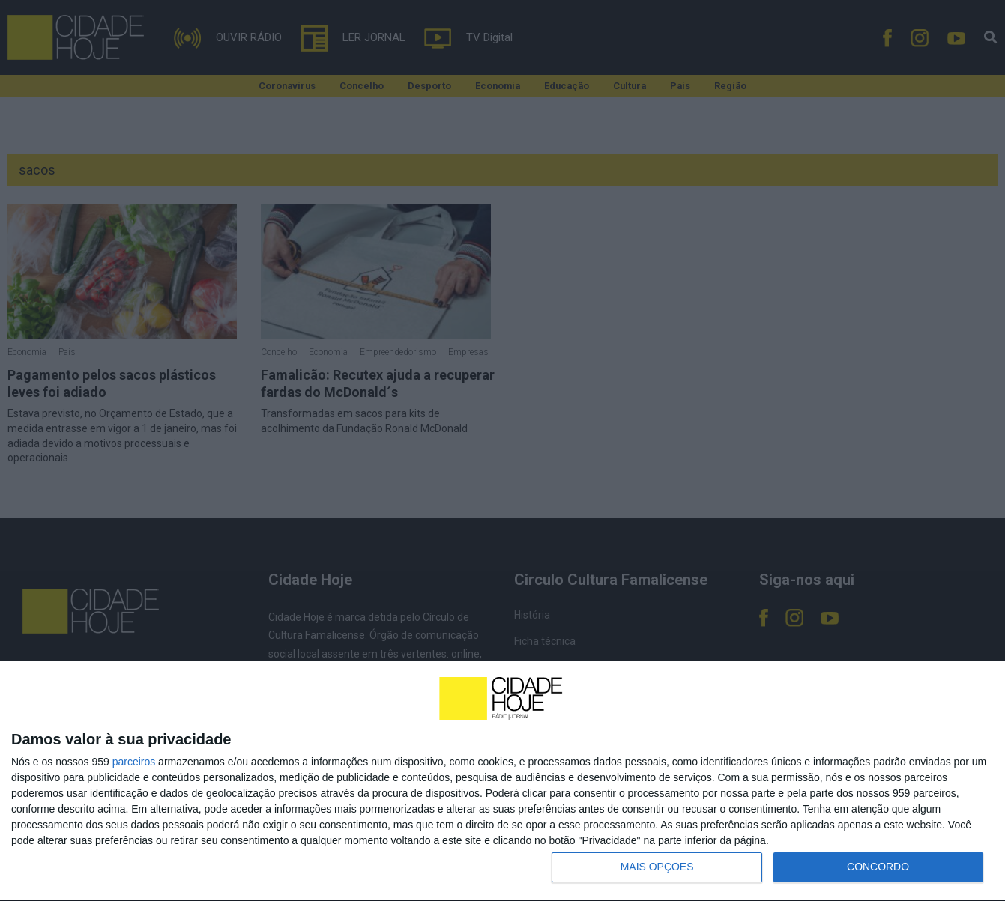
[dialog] (502, 781)
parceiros (134, 761)
